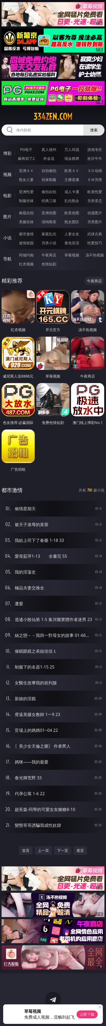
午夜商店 (49, 254)
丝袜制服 (49, 179)
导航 (7, 259)
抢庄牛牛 (94, 158)
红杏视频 (26, 263)
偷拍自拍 (49, 191)
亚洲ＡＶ (26, 170)
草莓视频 (71, 254)
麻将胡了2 (26, 158)
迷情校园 (26, 242)
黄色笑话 (71, 242)
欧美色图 (71, 212)
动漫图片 (94, 212)
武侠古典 (94, 233)
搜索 (94, 129)
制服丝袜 (26, 200)
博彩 (7, 153)
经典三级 (49, 200)
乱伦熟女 (71, 200)
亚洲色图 (49, 212)
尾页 (80, 850)
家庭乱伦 (49, 233)
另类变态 (94, 200)
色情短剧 (49, 263)
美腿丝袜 (26, 221)
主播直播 (71, 179)
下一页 (62, 850)
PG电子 (26, 149)
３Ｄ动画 (94, 170)
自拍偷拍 (49, 170)
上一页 (43, 850)
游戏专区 (94, 149)
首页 (25, 850)
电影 (7, 195)
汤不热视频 (94, 254)
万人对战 (71, 149)
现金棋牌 (71, 158)
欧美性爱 (94, 191)
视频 (7, 174)
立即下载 (87, 1014)
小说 (7, 238)
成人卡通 (71, 191)
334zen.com (52, 116)
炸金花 (48, 158)
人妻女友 (71, 233)
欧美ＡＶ (71, 170)
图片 (7, 216)
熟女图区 (71, 221)
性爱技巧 (94, 242)
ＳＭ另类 (94, 179)
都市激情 (26, 233)
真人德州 (49, 149)
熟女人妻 (26, 179)
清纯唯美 (49, 221)
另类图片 (94, 221)
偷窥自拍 (26, 212)
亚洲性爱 (26, 191)
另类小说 (49, 242)
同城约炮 (26, 254)
